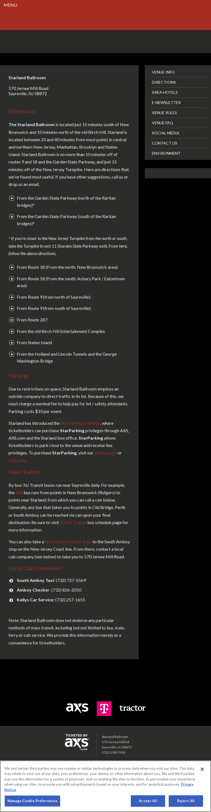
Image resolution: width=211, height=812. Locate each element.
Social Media (165, 133)
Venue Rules (164, 112)
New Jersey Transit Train (68, 541)
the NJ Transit (73, 522)
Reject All (186, 801)
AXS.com (17, 460)
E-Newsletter (166, 102)
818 (19, 492)
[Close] (202, 769)
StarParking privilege (80, 423)
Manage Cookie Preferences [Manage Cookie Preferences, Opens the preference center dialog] (32, 801)
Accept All (148, 801)
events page (105, 452)
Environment (166, 153)
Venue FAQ (162, 122)
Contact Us (164, 143)
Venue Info (163, 72)
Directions (164, 82)
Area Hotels (165, 92)
